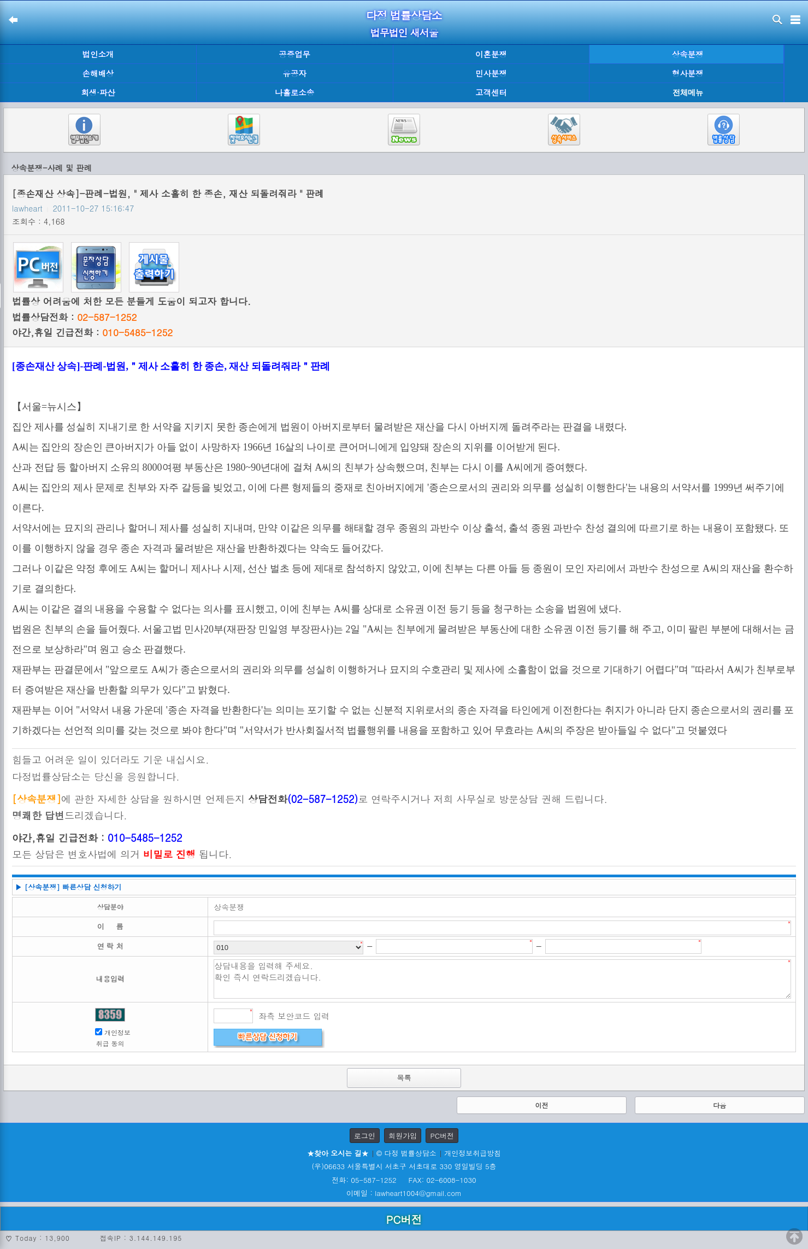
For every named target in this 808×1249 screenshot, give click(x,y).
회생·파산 (98, 92)
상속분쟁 (688, 54)
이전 (541, 1105)
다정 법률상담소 (404, 15)
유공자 (294, 73)
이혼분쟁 (491, 54)
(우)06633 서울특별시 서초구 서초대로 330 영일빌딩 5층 (403, 1166)
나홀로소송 (294, 92)
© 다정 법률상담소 (406, 1153)
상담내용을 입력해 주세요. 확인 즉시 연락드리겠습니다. (502, 979)
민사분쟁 (491, 73)
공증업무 (294, 54)
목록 (404, 1077)
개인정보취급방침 (472, 1153)
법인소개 (98, 54)
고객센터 (491, 92)
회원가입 (402, 1135)
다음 (719, 1105)
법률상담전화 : (74, 317)
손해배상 (98, 73)
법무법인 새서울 (404, 32)
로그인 (364, 1135)
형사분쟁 (688, 73)
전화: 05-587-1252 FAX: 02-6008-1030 (404, 1180)
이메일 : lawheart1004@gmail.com (404, 1193)
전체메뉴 (688, 93)
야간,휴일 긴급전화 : (92, 332)
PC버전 (442, 1135)
